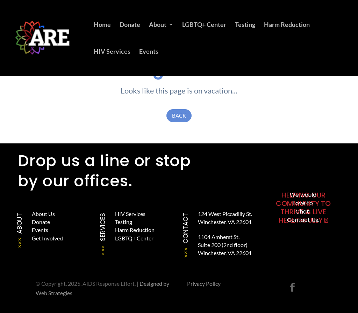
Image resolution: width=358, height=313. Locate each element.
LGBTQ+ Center (204, 25)
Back (179, 115)
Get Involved (47, 238)
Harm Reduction (287, 25)
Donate (130, 25)
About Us (43, 213)
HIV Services (112, 52)
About (157, 25)
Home (102, 25)
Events (148, 52)
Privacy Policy (204, 283)
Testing (245, 25)
